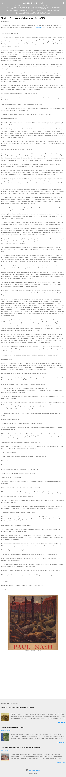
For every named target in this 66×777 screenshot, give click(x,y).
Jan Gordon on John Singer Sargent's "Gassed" (18, 707)
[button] (64, 18)
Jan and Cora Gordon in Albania (12, 727)
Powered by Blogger (33, 770)
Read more (61, 722)
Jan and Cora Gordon (33, 3)
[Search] (64, 3)
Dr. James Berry (36, 27)
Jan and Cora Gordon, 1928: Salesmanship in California (21, 748)
